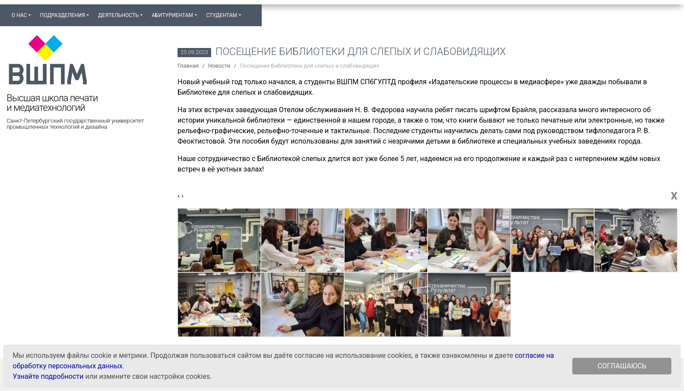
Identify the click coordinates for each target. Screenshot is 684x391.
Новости (219, 65)
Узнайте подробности (48, 376)
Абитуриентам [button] (172, 15)
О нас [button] (19, 15)
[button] (249, 11)
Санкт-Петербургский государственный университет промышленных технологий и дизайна (75, 124)
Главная (188, 65)
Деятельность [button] (118, 15)
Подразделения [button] (62, 15)
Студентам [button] (221, 15)
